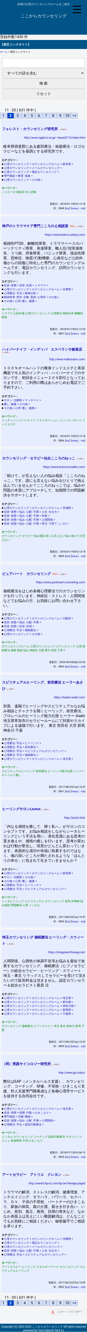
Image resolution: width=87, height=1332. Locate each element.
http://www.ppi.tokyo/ (71, 1072)
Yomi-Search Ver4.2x (51, 1330)
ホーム (4, 51)
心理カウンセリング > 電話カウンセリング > (32, 172)
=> (74, 115)
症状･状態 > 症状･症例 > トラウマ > (26, 285)
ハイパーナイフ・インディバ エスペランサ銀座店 (42, 349)
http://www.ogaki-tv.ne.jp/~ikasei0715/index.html (54, 137)
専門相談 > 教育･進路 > (18, 175)
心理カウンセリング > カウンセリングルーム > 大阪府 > (39, 618)
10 (67, 115)
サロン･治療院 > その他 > (20, 877)
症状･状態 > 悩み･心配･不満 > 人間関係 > (30, 519)
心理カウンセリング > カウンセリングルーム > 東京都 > (39, 1002)
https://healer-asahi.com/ (69, 697)
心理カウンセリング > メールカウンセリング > (33, 168)
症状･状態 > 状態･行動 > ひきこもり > (28, 1112)
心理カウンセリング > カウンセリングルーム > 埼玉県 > (39, 759)
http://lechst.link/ (74, 817)
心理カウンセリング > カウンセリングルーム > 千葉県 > (39, 1013)
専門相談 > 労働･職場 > (18, 1116)
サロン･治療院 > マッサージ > (23, 400)
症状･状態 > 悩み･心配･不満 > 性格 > (27, 515)
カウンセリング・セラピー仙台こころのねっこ (38, 458)
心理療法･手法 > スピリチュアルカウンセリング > (35, 751)
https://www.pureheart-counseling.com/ (60, 582)
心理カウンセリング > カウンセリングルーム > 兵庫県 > (39, 289)
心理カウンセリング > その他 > (23, 179)
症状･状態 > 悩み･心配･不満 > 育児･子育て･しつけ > (37, 523)
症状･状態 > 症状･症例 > (19, 626)
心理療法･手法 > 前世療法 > (21, 747)
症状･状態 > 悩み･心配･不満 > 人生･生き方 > (32, 511)
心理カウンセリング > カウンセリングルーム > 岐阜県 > (39, 164)
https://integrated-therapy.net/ (66, 952)
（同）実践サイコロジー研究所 (26, 1064)
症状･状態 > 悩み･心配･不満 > (23, 622)
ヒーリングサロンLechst (21, 809)
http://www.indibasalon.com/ (67, 359)
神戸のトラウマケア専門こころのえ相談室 (35, 226)
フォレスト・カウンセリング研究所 (30, 129)
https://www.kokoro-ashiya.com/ (65, 234)
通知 (67, 209)
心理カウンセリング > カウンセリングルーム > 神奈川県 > (40, 1006)
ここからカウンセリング (44, 15)
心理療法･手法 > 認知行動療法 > (24, 1124)
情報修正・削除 (78, 209)
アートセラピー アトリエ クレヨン (31, 1175)
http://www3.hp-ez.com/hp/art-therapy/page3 (57, 1183)
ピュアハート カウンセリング (26, 574)
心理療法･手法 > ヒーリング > (23, 743)
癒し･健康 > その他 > (17, 404)
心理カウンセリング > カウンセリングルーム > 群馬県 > (39, 873)
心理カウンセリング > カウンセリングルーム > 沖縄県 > (39, 1238)
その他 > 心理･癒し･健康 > (20, 301)
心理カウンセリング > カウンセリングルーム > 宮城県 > (39, 508)
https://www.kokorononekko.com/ (64, 467)
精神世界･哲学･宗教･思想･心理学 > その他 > (32, 297)
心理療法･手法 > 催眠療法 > (21, 630)
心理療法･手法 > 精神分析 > (21, 293)
